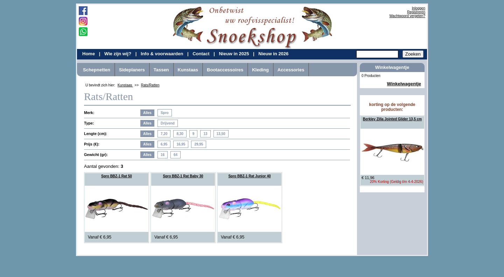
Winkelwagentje (404, 83)
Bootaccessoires (225, 69)
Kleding (260, 69)
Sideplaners (132, 69)
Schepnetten (96, 69)
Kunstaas (188, 69)
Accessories (291, 69)
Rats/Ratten (150, 85)
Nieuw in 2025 (234, 53)
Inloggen (418, 8)
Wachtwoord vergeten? (407, 16)
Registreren (416, 12)
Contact (201, 53)
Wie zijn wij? (118, 53)
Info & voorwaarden (162, 53)
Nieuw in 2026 (273, 53)
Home (89, 53)
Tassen (161, 69)
